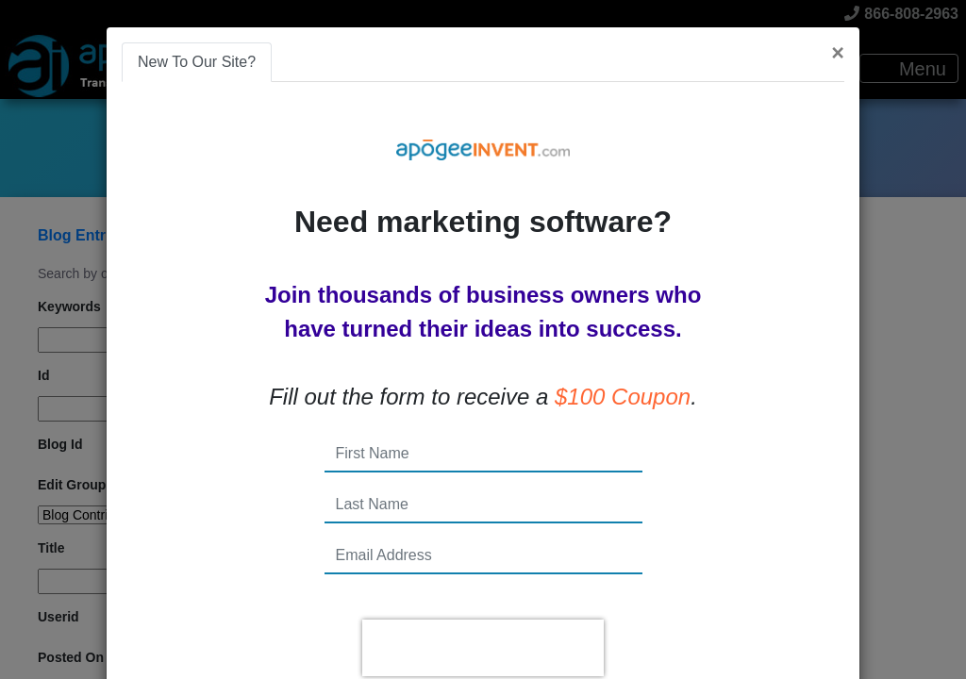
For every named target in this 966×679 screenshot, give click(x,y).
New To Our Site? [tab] (197, 62)
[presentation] (483, 648)
